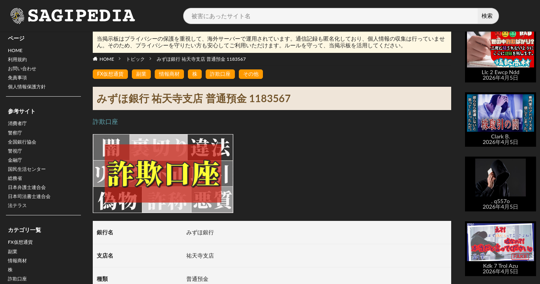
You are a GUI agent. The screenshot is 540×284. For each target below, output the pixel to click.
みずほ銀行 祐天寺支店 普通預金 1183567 (201, 59)
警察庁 (16, 140)
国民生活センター (30, 181)
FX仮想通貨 (22, 260)
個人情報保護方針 (30, 92)
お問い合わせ (24, 71)
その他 (258, 74)
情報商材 (173, 74)
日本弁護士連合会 (30, 201)
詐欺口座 (226, 74)
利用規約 (19, 61)
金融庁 (16, 171)
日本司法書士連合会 (33, 212)
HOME (16, 51)
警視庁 (16, 160)
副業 (13, 270)
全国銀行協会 (24, 150)
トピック (135, 59)
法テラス (19, 222)
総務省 (16, 191)
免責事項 (19, 81)
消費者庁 (19, 130)
